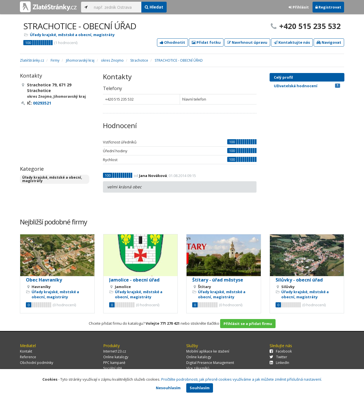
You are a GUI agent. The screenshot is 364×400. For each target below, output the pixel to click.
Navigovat (329, 42)
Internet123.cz (114, 351)
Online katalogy (115, 357)
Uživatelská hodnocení (307, 85)
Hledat (154, 7)
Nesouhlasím (168, 387)
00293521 (42, 103)
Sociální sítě (112, 368)
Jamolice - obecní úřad (134, 280)
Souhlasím (200, 387)
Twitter (278, 357)
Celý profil (283, 77)
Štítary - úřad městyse (217, 280)
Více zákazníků (197, 368)
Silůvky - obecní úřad (299, 280)
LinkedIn (279, 362)
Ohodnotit (172, 42)
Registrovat (328, 7)
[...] (116, 7)
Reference (28, 357)
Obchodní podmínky (36, 362)
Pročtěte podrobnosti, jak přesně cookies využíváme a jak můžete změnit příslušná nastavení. (241, 379)
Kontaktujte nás (292, 42)
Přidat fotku (206, 42)
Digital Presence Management (210, 362)
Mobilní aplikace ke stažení (207, 351)
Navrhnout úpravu (247, 42)
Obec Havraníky (44, 280)
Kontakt (26, 351)
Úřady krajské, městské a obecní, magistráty (72, 34)
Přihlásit (299, 7)
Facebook (281, 351)
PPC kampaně (114, 362)
